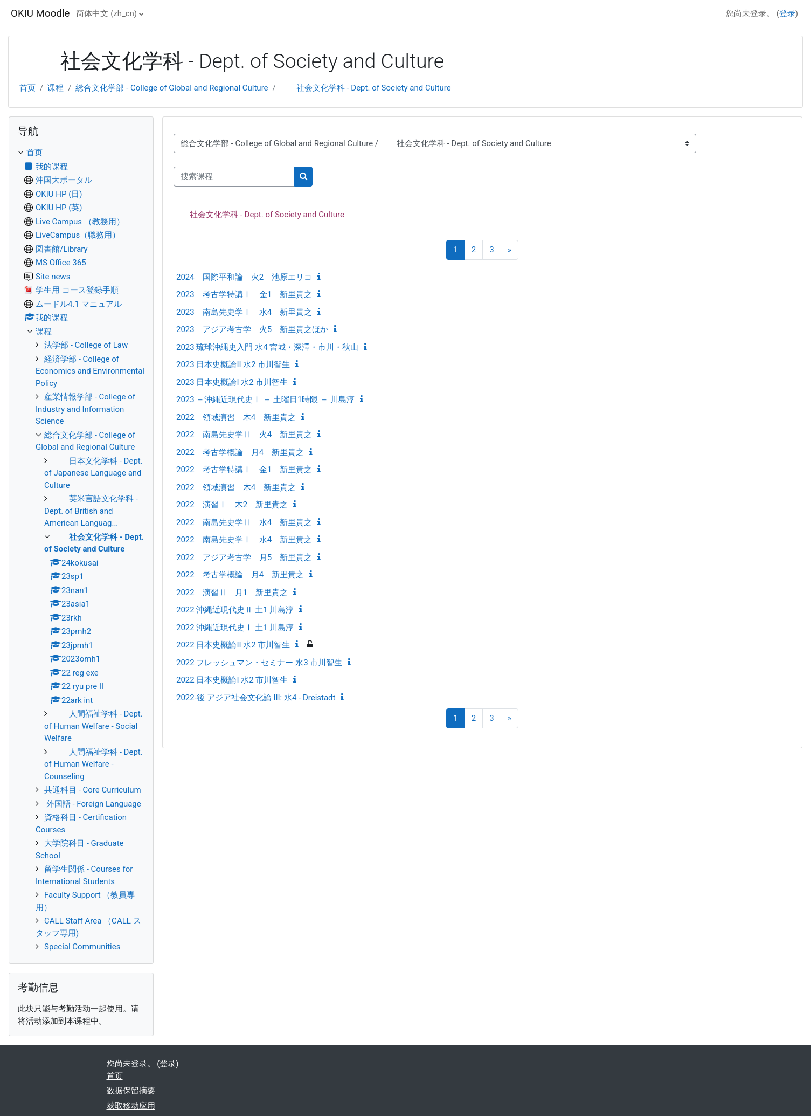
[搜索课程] (234, 177)
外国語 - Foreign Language (92, 804)
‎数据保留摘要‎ (131, 1091)
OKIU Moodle (40, 13)
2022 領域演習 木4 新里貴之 (236, 417)
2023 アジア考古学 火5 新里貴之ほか (252, 329)
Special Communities (82, 947)
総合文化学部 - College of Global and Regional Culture (171, 88)
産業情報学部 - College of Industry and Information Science (85, 409)
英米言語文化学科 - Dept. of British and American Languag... (91, 511)
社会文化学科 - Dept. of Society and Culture (365, 88)
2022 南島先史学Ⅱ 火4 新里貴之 (244, 434)
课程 (55, 88)
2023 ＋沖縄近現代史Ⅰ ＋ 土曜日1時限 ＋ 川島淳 (265, 399)
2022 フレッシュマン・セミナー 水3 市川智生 (259, 662)
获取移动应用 (131, 1106)
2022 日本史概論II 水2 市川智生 (233, 645)
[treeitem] (81, 550)
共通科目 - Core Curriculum (92, 790)
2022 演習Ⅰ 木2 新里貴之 (232, 504)
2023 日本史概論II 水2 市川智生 (233, 364)
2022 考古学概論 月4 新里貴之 (240, 452)
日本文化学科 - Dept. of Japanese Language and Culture (93, 473)
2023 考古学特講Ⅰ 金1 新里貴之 (244, 294)
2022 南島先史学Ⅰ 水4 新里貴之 (244, 540)
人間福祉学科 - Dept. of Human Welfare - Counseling (93, 764)
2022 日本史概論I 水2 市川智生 (232, 680)
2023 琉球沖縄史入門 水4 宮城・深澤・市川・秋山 (267, 347)
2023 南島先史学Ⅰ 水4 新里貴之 (244, 312)
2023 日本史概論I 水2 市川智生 (232, 382)
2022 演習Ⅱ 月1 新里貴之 (232, 592)
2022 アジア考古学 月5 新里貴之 (244, 557)
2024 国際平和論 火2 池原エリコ (244, 277)
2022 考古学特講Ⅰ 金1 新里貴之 (244, 469)
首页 (27, 88)
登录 (787, 13)
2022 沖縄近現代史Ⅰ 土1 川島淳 (235, 627)
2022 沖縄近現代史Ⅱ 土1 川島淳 (235, 610)
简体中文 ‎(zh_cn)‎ (106, 13)
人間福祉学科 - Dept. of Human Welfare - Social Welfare (93, 726)
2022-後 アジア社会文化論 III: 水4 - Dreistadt (255, 697)
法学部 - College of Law (86, 345)
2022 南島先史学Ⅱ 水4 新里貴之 (244, 522)
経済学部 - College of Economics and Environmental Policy (90, 371)
